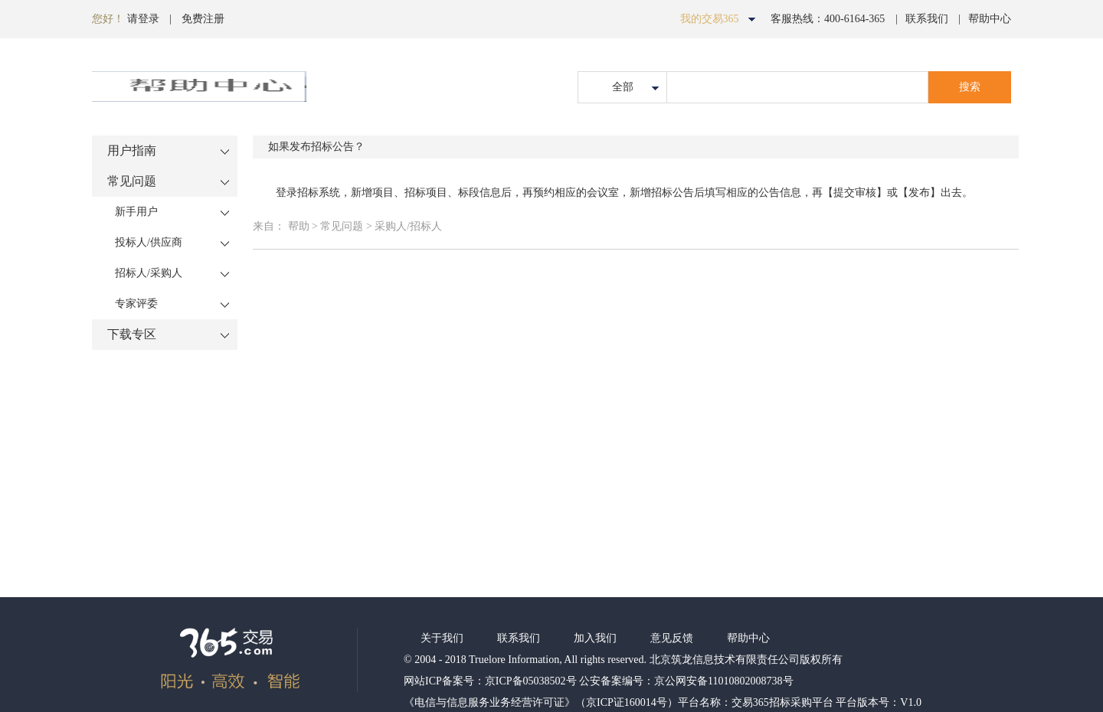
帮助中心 (989, 18)
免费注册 (203, 18)
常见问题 (343, 226)
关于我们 (442, 638)
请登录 (143, 18)
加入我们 (595, 638)
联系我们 (926, 18)
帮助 (298, 226)
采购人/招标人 (408, 226)
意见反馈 (671, 638)
